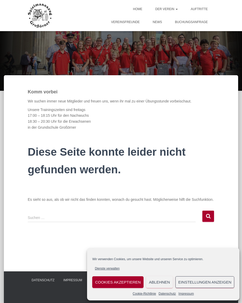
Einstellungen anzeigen (204, 282)
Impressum (186, 293)
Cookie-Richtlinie (144, 293)
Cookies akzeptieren (118, 282)
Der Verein (166, 9)
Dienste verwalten (107, 268)
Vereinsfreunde (125, 22)
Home (137, 9)
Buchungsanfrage (191, 22)
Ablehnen (159, 282)
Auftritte (199, 9)
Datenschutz (167, 293)
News (157, 22)
